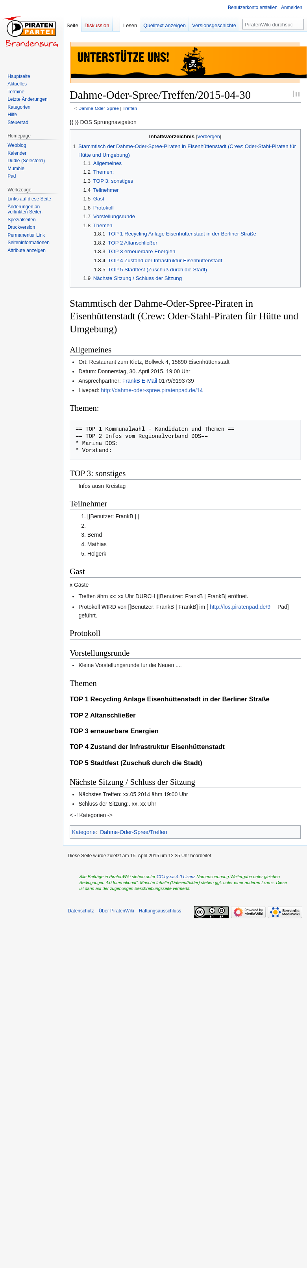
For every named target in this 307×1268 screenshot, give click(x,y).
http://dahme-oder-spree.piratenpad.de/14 (152, 390)
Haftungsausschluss (160, 911)
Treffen (129, 108)
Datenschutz (81, 911)
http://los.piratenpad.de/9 (240, 607)
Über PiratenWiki (116, 911)
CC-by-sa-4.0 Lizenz (176, 876)
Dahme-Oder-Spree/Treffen (133, 832)
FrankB (131, 381)
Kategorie (84, 832)
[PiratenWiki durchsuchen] (273, 24)
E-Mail (149, 381)
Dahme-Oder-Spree (98, 108)
